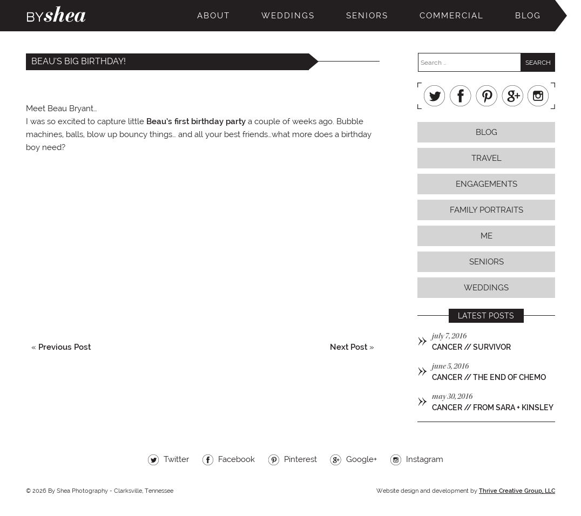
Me (486, 236)
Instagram (538, 95)
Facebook (460, 95)
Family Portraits (486, 210)
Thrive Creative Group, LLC (517, 490)
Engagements (486, 184)
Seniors (367, 16)
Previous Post (64, 347)
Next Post (348, 347)
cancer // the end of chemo (489, 377)
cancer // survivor (471, 347)
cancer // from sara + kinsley (492, 407)
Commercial (452, 16)
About (213, 16)
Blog (528, 16)
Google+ (512, 95)
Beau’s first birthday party (196, 121)
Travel (486, 158)
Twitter (434, 95)
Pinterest (486, 95)
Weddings (288, 16)
